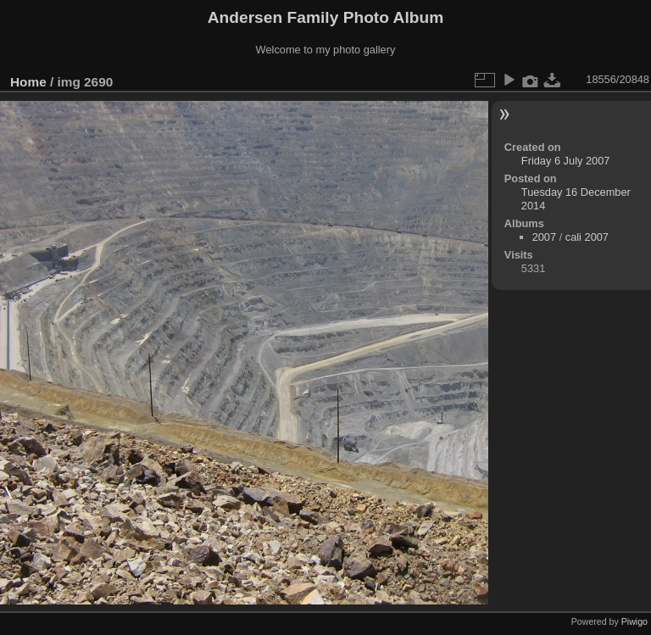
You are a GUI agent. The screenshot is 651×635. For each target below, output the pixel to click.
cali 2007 (587, 237)
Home (28, 82)
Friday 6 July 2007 (565, 160)
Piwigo (634, 621)
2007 (544, 237)
